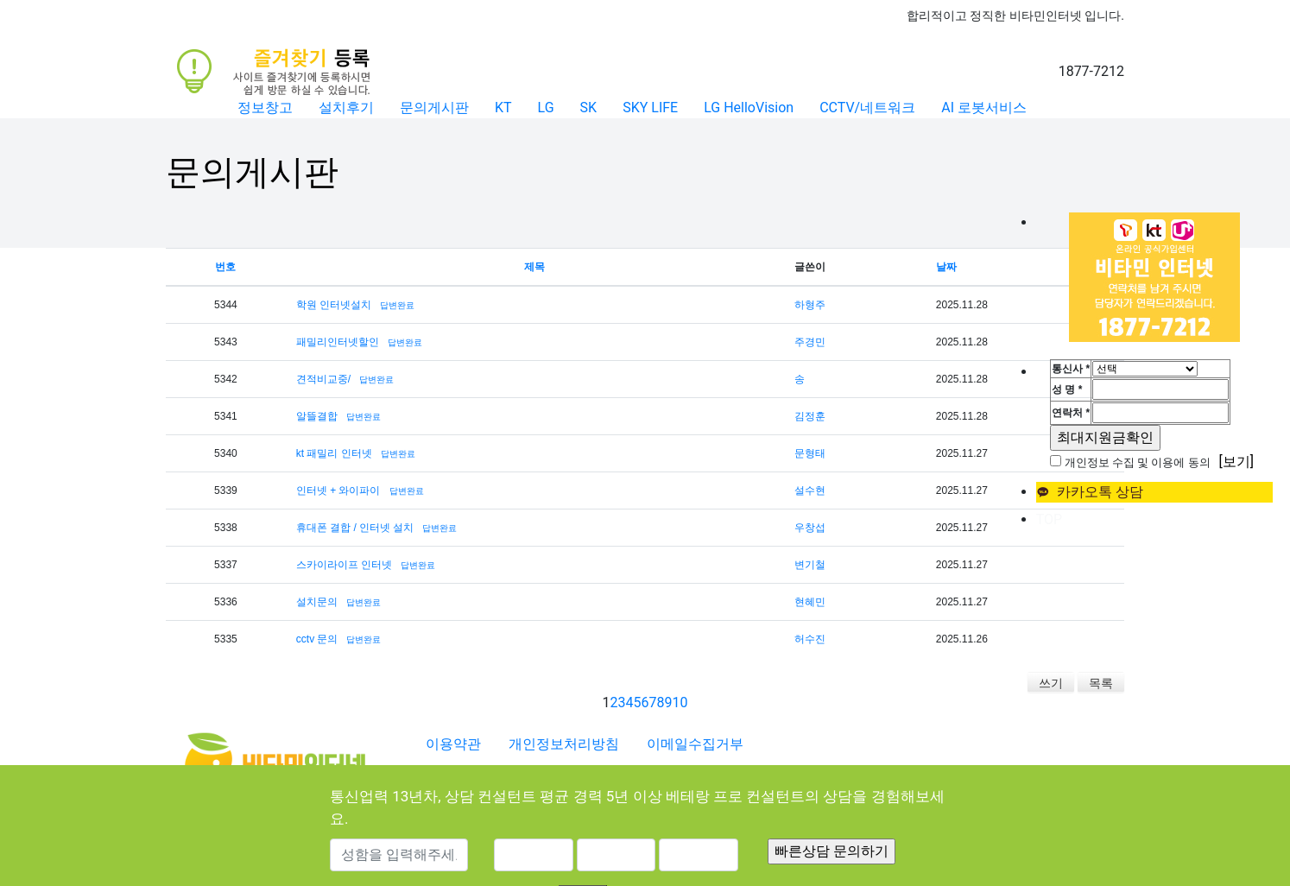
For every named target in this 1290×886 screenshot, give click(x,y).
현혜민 (809, 602)
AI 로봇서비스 (984, 107)
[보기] (1236, 461)
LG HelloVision (749, 107)
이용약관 (453, 744)
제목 (534, 267)
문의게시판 (434, 107)
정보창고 (265, 107)
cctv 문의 (317, 639)
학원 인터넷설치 (333, 305)
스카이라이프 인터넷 (344, 565)
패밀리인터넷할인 (337, 342)
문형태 (809, 453)
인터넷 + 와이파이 (338, 490)
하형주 (809, 305)
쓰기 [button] (1051, 683)
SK (589, 107)
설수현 (809, 490)
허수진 (809, 639)
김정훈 (809, 416)
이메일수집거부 (695, 744)
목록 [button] (1101, 683)
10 (680, 702)
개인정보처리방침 (564, 744)
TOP (1049, 519)
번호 (225, 267)
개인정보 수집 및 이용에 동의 (1138, 462)
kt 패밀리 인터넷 (334, 453)
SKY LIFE (650, 107)
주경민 (809, 342)
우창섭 (809, 528)
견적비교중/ (323, 379)
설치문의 (317, 602)
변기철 (809, 565)
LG (546, 107)
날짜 (946, 267)
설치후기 (346, 107)
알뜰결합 (317, 416)
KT (503, 107)
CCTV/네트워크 (867, 107)
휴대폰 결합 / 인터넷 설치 (355, 528)
